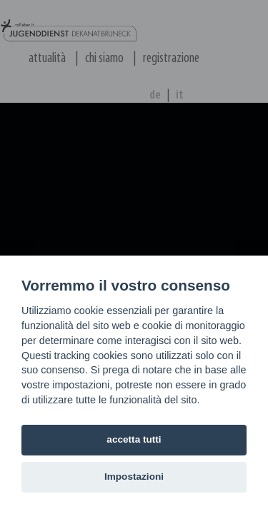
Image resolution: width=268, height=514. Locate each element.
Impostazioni (134, 476)
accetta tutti (133, 439)
